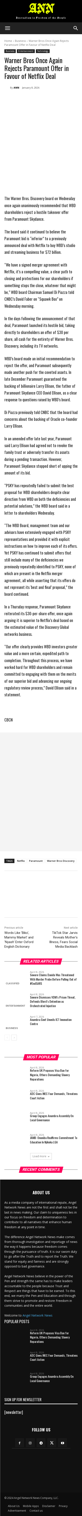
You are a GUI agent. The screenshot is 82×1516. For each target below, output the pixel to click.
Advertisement (17, 1510)
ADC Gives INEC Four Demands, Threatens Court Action (54, 1095)
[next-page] (14, 1037)
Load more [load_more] (41, 1156)
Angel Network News (37, 1315)
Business (20, 41)
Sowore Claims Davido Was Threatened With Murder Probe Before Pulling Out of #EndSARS (53, 979)
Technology (43, 51)
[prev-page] (7, 1037)
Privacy (63, 1506)
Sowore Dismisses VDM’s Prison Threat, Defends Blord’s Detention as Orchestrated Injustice (52, 1001)
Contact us (36, 1510)
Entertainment (26, 51)
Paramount (36, 860)
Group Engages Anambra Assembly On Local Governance (51, 1117)
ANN (16, 87)
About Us (13, 1506)
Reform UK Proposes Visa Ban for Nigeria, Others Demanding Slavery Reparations (50, 1074)
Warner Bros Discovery (61, 860)
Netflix (21, 860)
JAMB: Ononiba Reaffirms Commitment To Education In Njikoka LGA (53, 1140)
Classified (12, 983)
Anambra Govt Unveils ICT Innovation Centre (51, 1021)
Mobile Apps (31, 1506)
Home (8, 41)
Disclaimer (48, 1506)
